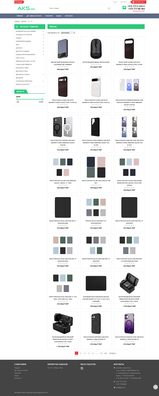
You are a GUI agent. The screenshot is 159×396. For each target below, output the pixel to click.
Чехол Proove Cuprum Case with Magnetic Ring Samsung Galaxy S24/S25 (62, 142)
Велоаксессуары (22, 71)
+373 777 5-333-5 (136, 6)
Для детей (19, 78)
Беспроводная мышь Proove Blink (96, 62)
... (96, 353)
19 (101, 353)
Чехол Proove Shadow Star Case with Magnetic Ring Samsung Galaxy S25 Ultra (129, 142)
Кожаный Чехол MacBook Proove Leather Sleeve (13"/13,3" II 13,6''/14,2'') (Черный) (96, 299)
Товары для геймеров (24, 64)
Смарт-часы (20, 58)
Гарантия (49, 16)
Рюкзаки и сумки (22, 68)
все (106, 353)
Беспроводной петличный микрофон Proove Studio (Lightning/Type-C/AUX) (62, 339)
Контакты (69, 16)
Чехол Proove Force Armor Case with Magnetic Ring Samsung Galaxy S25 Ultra (96, 142)
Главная (19, 16)
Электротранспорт (22, 84)
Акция (58, 16)
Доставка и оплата (34, 16)
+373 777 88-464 (136, 9)
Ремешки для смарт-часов (25, 61)
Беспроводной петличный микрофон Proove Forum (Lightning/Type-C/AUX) (129, 299)
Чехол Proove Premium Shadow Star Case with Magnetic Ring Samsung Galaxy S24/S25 (129, 102)
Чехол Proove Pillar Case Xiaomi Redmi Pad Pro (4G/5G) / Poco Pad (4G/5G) (129, 183)
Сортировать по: (53, 33)
